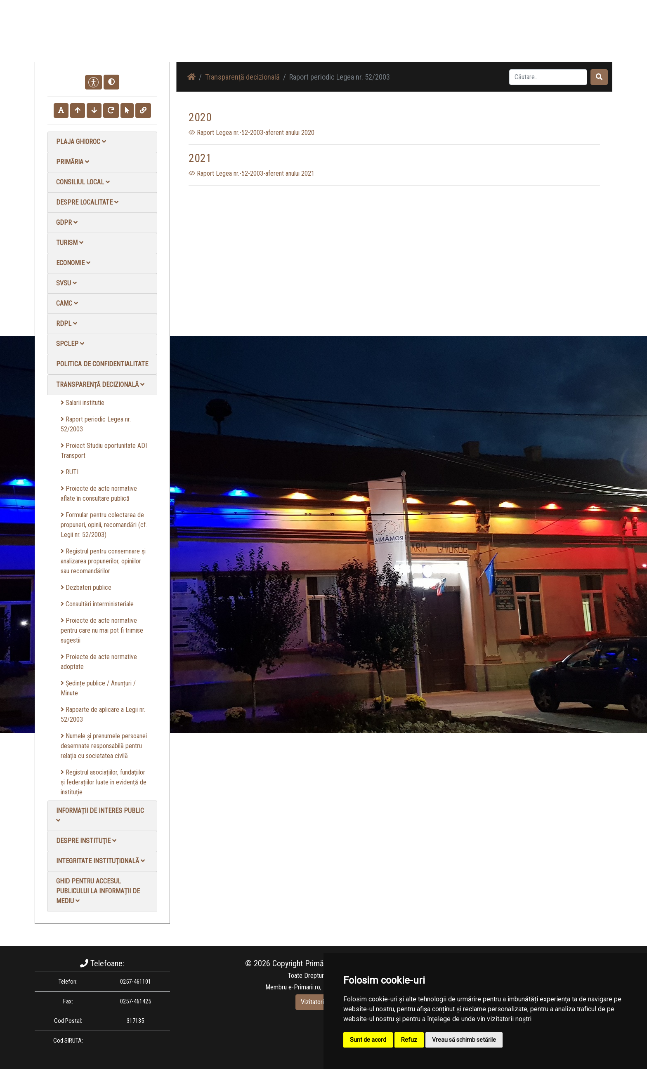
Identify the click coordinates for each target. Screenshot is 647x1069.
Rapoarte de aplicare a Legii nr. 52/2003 (103, 714)
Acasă (350, 37)
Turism (69, 243)
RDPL (66, 323)
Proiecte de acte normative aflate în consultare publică (99, 493)
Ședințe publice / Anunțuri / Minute (98, 688)
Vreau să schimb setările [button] (464, 1039)
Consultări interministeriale (97, 604)
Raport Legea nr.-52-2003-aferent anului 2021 (251, 173)
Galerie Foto (431, 37)
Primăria (72, 162)
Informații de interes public (100, 815)
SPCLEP (70, 344)
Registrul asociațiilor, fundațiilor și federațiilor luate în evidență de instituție (103, 782)
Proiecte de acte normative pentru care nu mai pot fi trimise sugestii (102, 630)
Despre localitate (87, 202)
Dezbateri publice (86, 587)
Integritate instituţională (100, 861)
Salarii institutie (82, 403)
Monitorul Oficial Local (561, 37)
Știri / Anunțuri (386, 37)
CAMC (67, 303)
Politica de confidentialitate (102, 364)
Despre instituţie (86, 841)
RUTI (69, 472)
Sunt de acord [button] (368, 1039)
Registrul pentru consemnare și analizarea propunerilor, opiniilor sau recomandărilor (103, 561)
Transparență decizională (100, 385)
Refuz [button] (409, 1039)
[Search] (548, 77)
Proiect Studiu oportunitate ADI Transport (104, 450)
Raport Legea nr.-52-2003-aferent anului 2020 (251, 133)
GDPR (67, 222)
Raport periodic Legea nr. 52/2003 (96, 424)
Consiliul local (83, 182)
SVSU (66, 283)
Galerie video (474, 37)
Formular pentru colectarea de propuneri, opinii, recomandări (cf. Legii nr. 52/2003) (104, 525)
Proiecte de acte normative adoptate (99, 662)
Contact (512, 37)
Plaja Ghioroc (81, 142)
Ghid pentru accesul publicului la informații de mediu (98, 891)
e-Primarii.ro (304, 987)
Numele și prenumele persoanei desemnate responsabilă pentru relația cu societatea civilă (104, 746)
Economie (73, 263)
